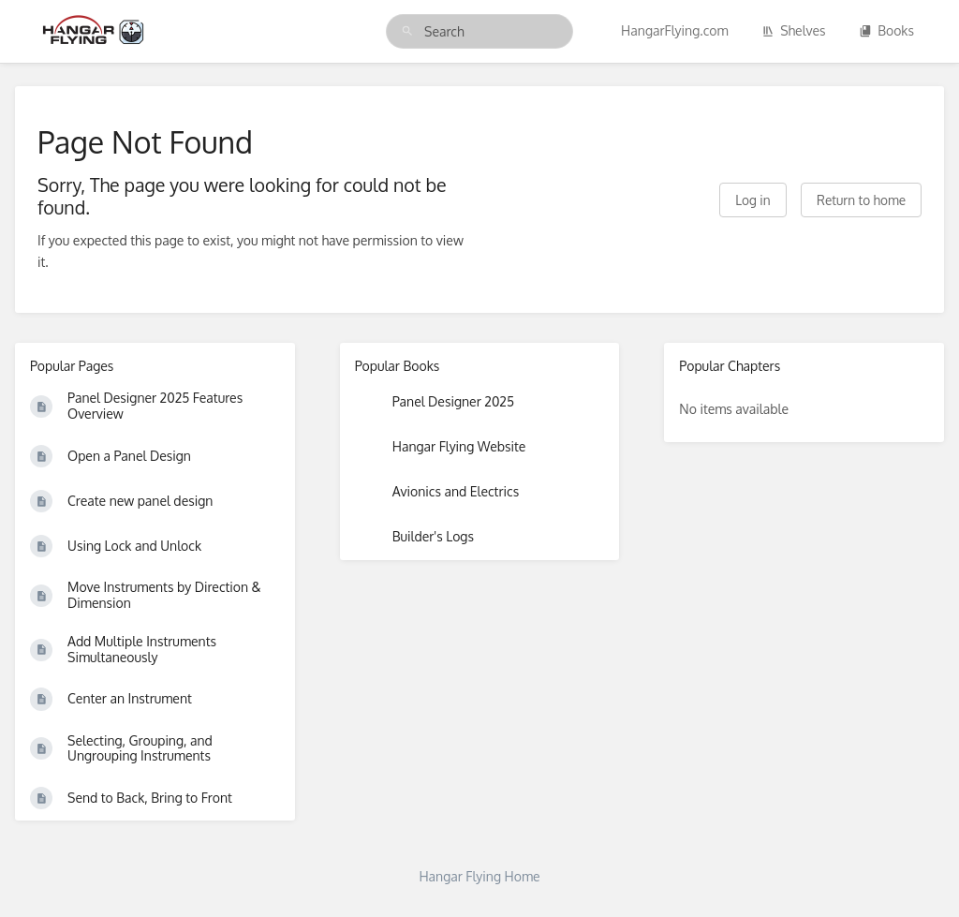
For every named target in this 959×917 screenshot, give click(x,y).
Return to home (861, 200)
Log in (752, 200)
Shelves (793, 30)
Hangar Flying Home (479, 876)
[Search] (407, 31)
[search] (479, 31)
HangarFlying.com (675, 30)
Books (886, 30)
